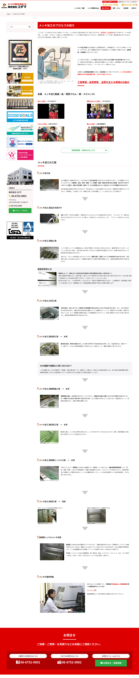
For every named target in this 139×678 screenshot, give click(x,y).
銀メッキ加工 (91, 124)
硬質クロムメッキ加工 (94, 101)
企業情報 (125, 8)
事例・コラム (116, 8)
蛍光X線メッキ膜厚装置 (119, 584)
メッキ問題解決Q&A (93, 8)
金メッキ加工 (42, 101)
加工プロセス (106, 8)
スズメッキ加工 (43, 124)
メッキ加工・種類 (79, 8)
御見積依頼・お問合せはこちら (83, 150)
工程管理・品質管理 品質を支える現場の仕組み (103, 82)
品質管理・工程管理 (106, 32)
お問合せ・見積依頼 (21, 210)
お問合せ (133, 8)
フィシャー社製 (91, 590)
